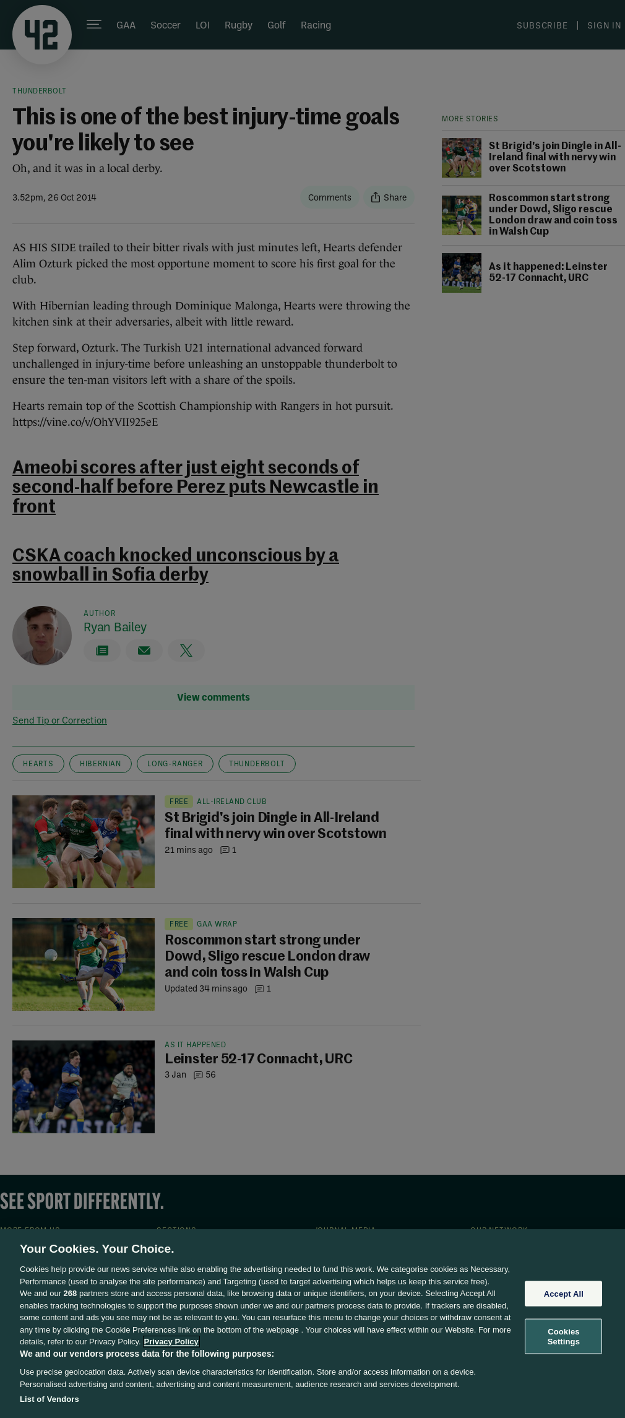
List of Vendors (49, 1399)
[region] (312, 1323)
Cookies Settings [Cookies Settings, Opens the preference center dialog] (564, 1336)
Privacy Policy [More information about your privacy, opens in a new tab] (171, 1341)
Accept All (564, 1293)
